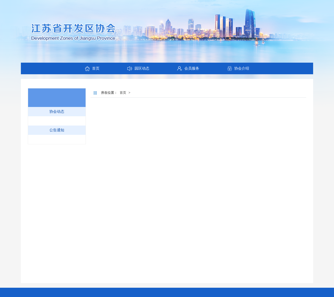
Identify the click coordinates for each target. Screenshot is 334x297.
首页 (123, 92)
